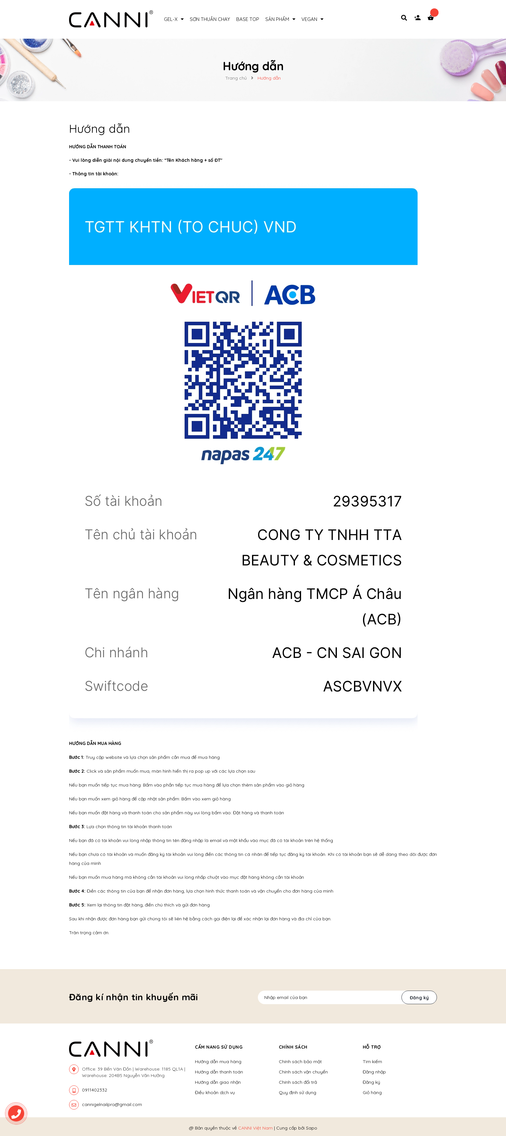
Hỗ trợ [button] (372, 1047)
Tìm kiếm (372, 1061)
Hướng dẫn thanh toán (219, 1072)
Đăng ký (419, 998)
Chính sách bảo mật (300, 1061)
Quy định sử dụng (297, 1092)
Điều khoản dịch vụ (215, 1092)
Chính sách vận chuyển (303, 1072)
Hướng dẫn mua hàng (218, 1061)
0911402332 (94, 1090)
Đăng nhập (374, 1072)
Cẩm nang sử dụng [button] (218, 1047)
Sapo (311, 1128)
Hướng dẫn (99, 128)
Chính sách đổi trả (298, 1082)
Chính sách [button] (293, 1047)
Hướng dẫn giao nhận (218, 1082)
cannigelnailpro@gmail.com (112, 1104)
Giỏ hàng (372, 1092)
